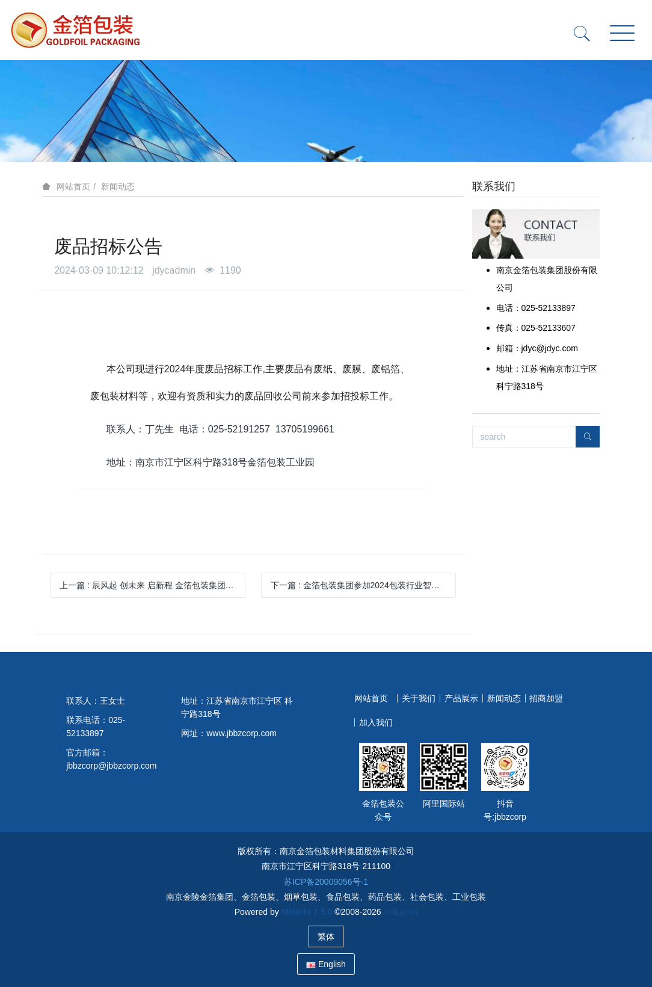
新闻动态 (118, 186)
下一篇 (363, 585)
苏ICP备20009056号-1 (326, 882)
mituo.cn (401, 912)
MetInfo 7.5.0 (307, 912)
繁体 (326, 936)
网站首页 (73, 186)
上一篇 (152, 585)
